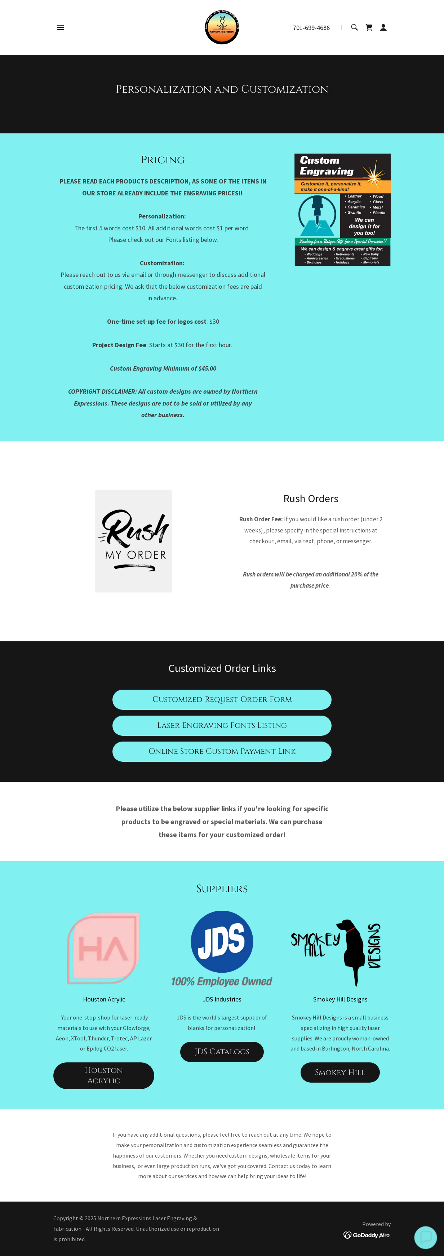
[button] (60, 27)
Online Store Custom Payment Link (222, 751)
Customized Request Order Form (222, 699)
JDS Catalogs (222, 1052)
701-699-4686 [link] (311, 27)
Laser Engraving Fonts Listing (222, 725)
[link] (222, 26)
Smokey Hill (340, 1072)
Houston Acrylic (104, 1075)
